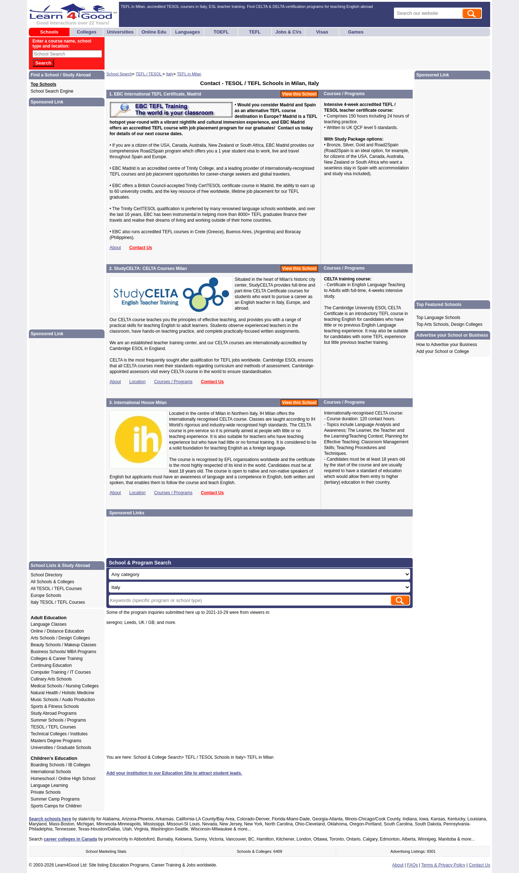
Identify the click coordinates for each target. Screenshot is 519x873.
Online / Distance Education (57, 631)
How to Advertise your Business (446, 344)
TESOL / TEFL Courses (53, 727)
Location (137, 381)
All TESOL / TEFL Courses (56, 588)
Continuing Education (51, 665)
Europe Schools (46, 595)
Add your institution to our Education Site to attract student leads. (174, 773)
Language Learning (49, 785)
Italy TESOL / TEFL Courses (58, 602)
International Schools (51, 771)
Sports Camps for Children (56, 805)
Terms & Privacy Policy (443, 865)
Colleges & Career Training (57, 658)
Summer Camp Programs (55, 799)
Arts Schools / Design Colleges (60, 638)
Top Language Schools (438, 317)
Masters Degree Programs (56, 740)
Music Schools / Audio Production (63, 699)
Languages (187, 32)
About (115, 247)
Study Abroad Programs (53, 713)
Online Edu (154, 32)
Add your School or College (442, 351)
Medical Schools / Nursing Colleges (65, 685)
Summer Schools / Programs (58, 720)
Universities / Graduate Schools (61, 747)
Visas (322, 32)
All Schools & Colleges (52, 581)
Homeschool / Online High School (63, 778)
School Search (119, 74)
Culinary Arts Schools (51, 679)
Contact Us (140, 247)
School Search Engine (52, 91)
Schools (49, 32)
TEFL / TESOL (149, 74)
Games (355, 32)
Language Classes (48, 624)
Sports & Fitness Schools (55, 706)
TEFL (255, 32)
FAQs (412, 865)
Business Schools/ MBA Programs (63, 651)
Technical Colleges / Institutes (59, 733)
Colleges (86, 32)
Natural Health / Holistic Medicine (62, 692)
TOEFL (221, 32)
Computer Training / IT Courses (61, 672)
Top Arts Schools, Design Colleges (449, 324)
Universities (120, 32)
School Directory (46, 574)
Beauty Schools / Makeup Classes (63, 644)
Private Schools (46, 792)
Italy (169, 74)
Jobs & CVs (288, 32)
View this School (299, 94)
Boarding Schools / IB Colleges (60, 764)
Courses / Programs (173, 381)
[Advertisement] (237, 53)
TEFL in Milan (189, 74)
